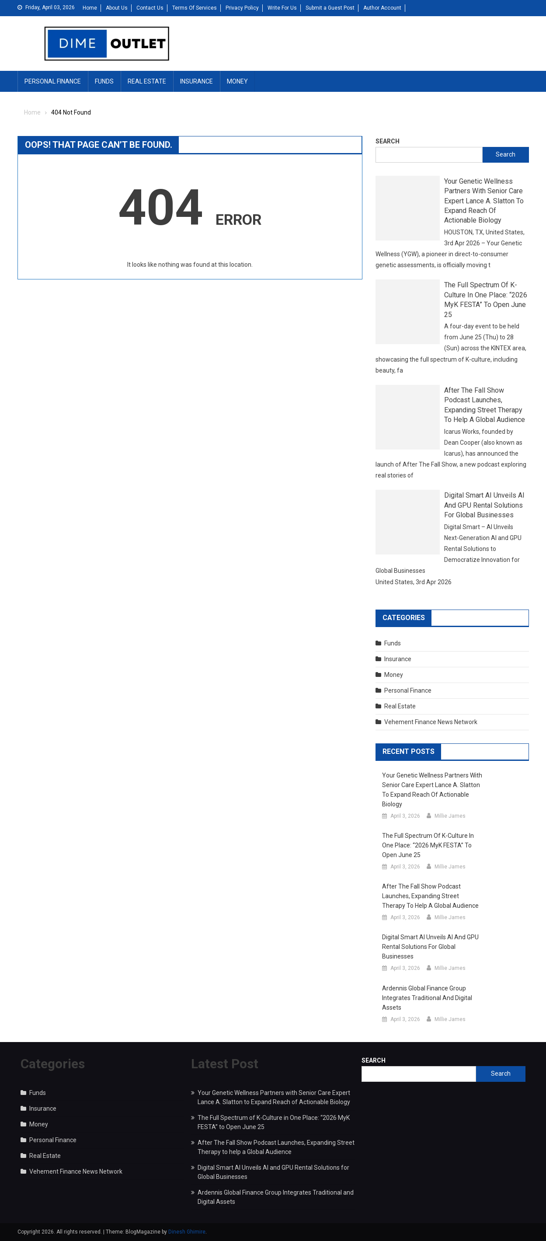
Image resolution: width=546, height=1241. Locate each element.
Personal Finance (52, 81)
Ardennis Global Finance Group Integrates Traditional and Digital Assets (427, 998)
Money (237, 81)
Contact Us (149, 8)
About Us (117, 8)
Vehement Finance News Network (430, 721)
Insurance (196, 81)
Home (90, 8)
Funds (104, 81)
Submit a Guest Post (330, 8)
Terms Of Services (194, 8)
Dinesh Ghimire (186, 1232)
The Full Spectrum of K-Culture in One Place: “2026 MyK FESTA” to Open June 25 (485, 299)
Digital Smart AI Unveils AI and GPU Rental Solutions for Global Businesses (484, 505)
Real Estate (147, 81)
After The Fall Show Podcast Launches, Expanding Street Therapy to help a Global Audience (484, 405)
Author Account (382, 8)
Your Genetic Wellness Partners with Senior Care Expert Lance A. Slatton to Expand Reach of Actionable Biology (484, 201)
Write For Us (282, 8)
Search (388, 141)
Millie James (450, 816)
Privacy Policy (242, 8)
